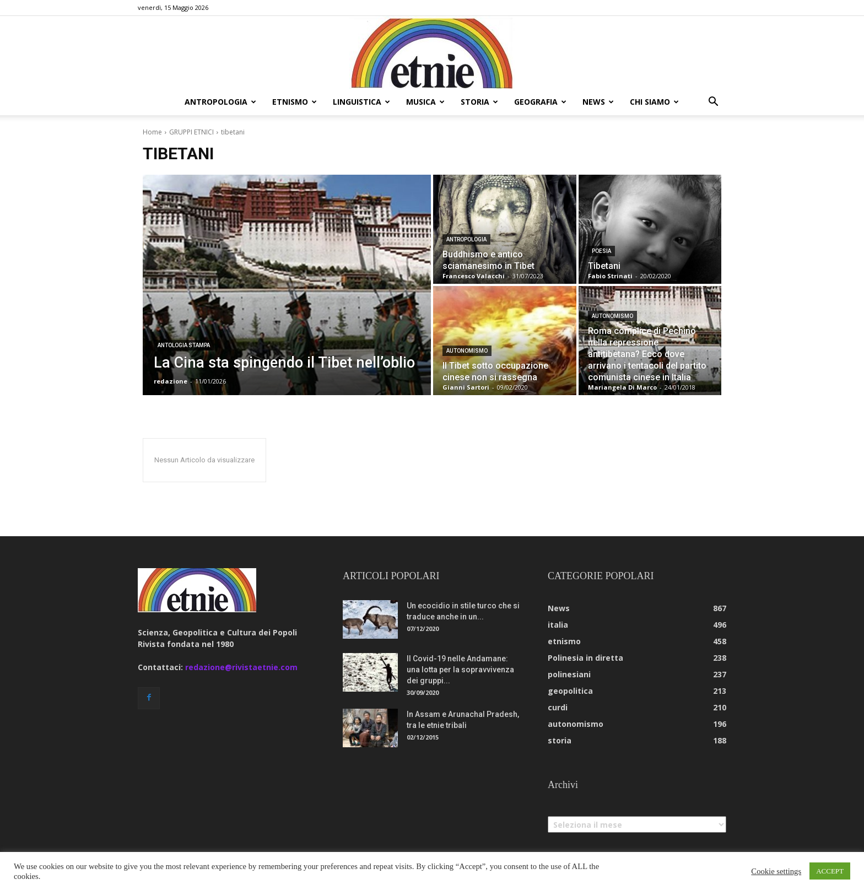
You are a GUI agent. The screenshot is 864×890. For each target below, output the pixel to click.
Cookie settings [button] (776, 871)
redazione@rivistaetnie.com (241, 667)
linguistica (361, 101)
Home (152, 132)
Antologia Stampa (184, 345)
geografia (540, 101)
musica (425, 101)
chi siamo (654, 101)
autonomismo (467, 351)
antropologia (220, 101)
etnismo (294, 101)
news (598, 101)
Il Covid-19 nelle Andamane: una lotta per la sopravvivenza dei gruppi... (460, 669)
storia (479, 101)
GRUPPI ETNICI (191, 132)
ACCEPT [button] (830, 871)
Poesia (601, 251)
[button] (713, 103)
